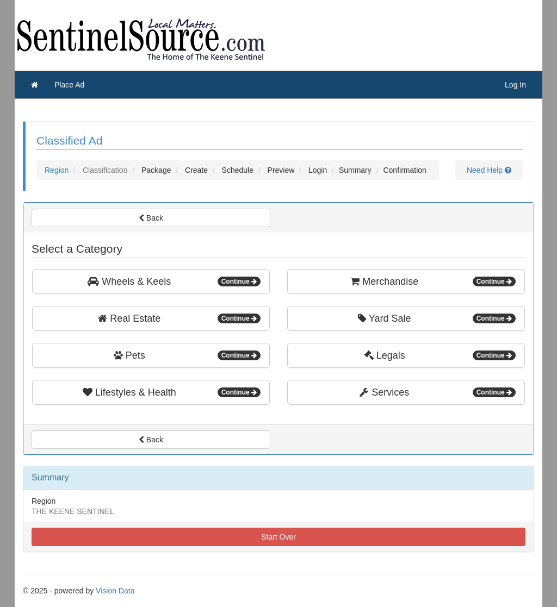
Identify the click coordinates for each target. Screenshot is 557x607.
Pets (187, 355)
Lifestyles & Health (172, 392)
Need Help (489, 170)
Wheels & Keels (174, 281)
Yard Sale (437, 318)
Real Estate (179, 318)
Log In (515, 84)
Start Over (278, 537)
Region (57, 170)
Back (151, 218)
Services (438, 392)
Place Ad (69, 84)
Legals (440, 355)
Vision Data (115, 590)
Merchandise (433, 281)
